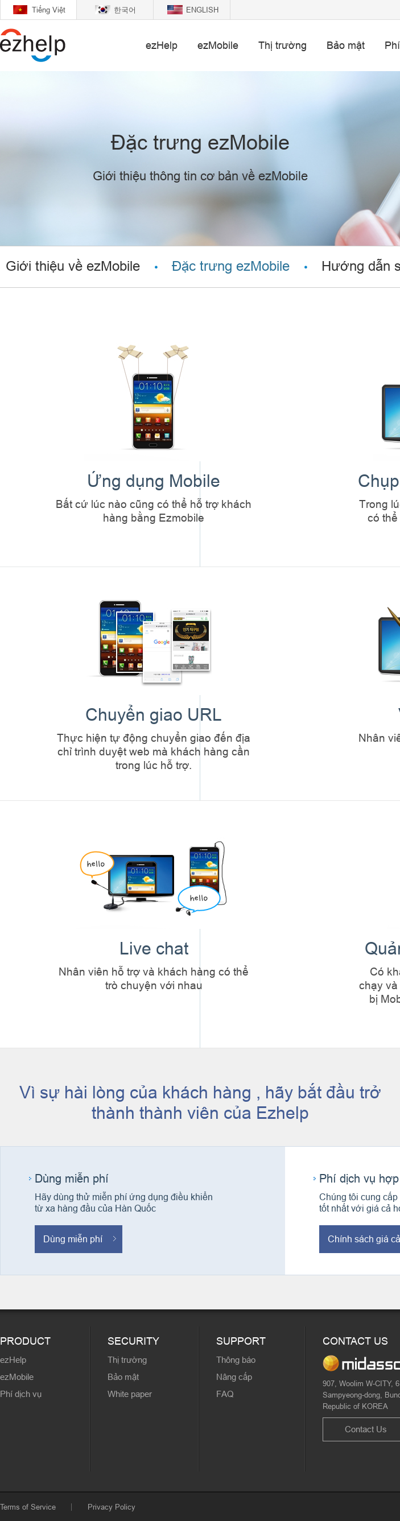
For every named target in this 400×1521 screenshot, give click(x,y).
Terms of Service (28, 1506)
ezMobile (217, 45)
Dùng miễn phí (72, 1239)
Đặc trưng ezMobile (231, 266)
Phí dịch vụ (21, 1394)
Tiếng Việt (48, 9)
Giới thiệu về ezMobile (73, 266)
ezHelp (162, 45)
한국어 (125, 9)
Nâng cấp (234, 1377)
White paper (130, 1394)
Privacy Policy (111, 1506)
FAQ (225, 1394)
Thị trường (282, 45)
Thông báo (235, 1360)
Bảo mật (346, 45)
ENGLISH (202, 9)
